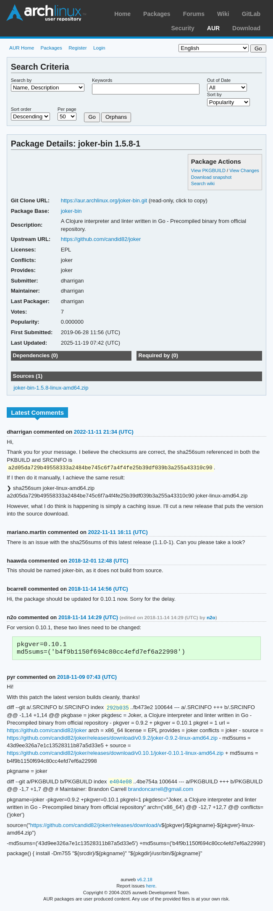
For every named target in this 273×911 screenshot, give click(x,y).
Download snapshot (211, 177)
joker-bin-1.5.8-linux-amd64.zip (50, 388)
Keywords (102, 80)
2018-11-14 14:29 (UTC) (88, 618)
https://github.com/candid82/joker (101, 239)
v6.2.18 (144, 882)
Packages (157, 13)
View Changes (244, 170)
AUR (213, 28)
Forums (194, 13)
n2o (211, 617)
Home (122, 13)
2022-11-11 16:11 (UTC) (118, 532)
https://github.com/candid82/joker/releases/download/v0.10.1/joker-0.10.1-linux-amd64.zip (115, 755)
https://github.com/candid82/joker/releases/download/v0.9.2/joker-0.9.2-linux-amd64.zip (112, 740)
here (150, 888)
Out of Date (219, 80)
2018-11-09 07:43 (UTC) (87, 679)
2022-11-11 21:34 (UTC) (104, 432)
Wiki (223, 13)
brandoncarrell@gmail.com (160, 792)
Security (182, 28)
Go (92, 117)
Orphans (116, 117)
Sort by (214, 94)
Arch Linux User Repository (46, 12)
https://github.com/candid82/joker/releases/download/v (96, 828)
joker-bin (71, 211)
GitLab (251, 13)
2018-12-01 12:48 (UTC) (98, 561)
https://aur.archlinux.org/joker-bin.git (104, 200)
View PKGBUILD (209, 170)
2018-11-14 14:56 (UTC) (98, 589)
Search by (21, 80)
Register (77, 47)
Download (246, 28)
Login (99, 47)
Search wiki (203, 183)
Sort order (21, 109)
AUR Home (21, 47)
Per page (67, 109)
